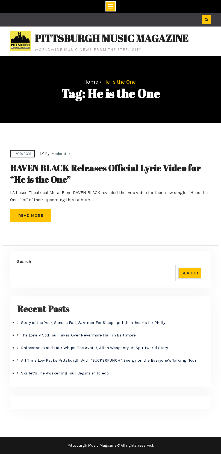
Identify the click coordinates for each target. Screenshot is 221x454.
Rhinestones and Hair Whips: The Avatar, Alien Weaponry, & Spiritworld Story (94, 347)
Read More (30, 215)
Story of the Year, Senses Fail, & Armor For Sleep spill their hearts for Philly (93, 322)
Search (24, 261)
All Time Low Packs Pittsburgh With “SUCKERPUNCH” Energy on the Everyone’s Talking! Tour (108, 360)
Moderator (60, 153)
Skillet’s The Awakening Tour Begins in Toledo (65, 373)
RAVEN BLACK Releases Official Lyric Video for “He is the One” (105, 173)
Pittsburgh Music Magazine (111, 38)
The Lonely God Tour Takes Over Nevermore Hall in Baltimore (78, 335)
